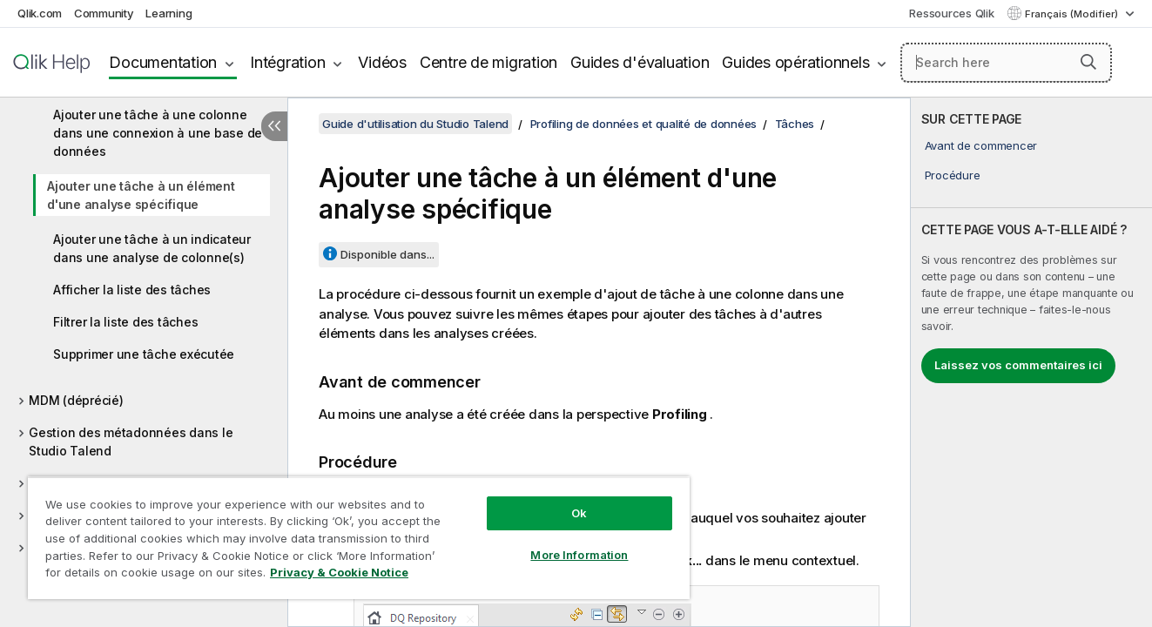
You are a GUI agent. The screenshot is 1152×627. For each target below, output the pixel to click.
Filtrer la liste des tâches (125, 321)
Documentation (163, 62)
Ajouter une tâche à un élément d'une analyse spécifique (141, 195)
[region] (359, 537)
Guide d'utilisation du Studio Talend (415, 124)
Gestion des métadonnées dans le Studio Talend (130, 441)
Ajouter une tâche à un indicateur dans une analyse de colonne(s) (152, 248)
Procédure (952, 175)
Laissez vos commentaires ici (1018, 365)
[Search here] (1006, 62)
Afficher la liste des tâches (132, 289)
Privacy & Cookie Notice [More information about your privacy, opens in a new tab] (339, 572)
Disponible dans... (387, 254)
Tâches (795, 124)
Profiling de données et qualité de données (644, 124)
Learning (168, 13)
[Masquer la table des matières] (274, 126)
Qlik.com (39, 13)
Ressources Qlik (951, 13)
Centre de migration (488, 62)
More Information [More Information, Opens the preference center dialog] (579, 555)
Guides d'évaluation (639, 62)
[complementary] (1031, 362)
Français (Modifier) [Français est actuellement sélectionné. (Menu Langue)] (1073, 14)
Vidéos (382, 62)
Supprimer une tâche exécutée (143, 354)
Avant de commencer (981, 145)
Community (104, 13)
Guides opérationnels (795, 62)
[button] (1088, 62)
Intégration (287, 62)
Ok (579, 513)
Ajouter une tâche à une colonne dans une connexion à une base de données (157, 132)
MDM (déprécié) (76, 400)
